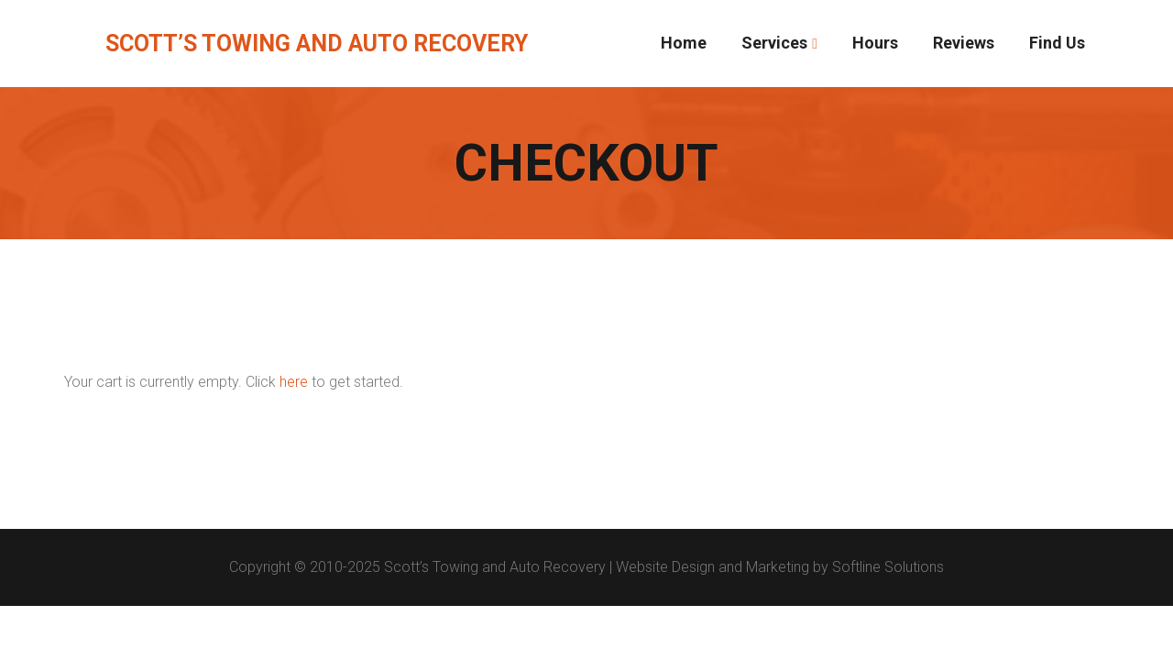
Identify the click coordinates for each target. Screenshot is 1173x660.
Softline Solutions (888, 567)
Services (774, 42)
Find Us (1057, 42)
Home (684, 42)
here (294, 381)
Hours (875, 42)
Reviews (963, 42)
